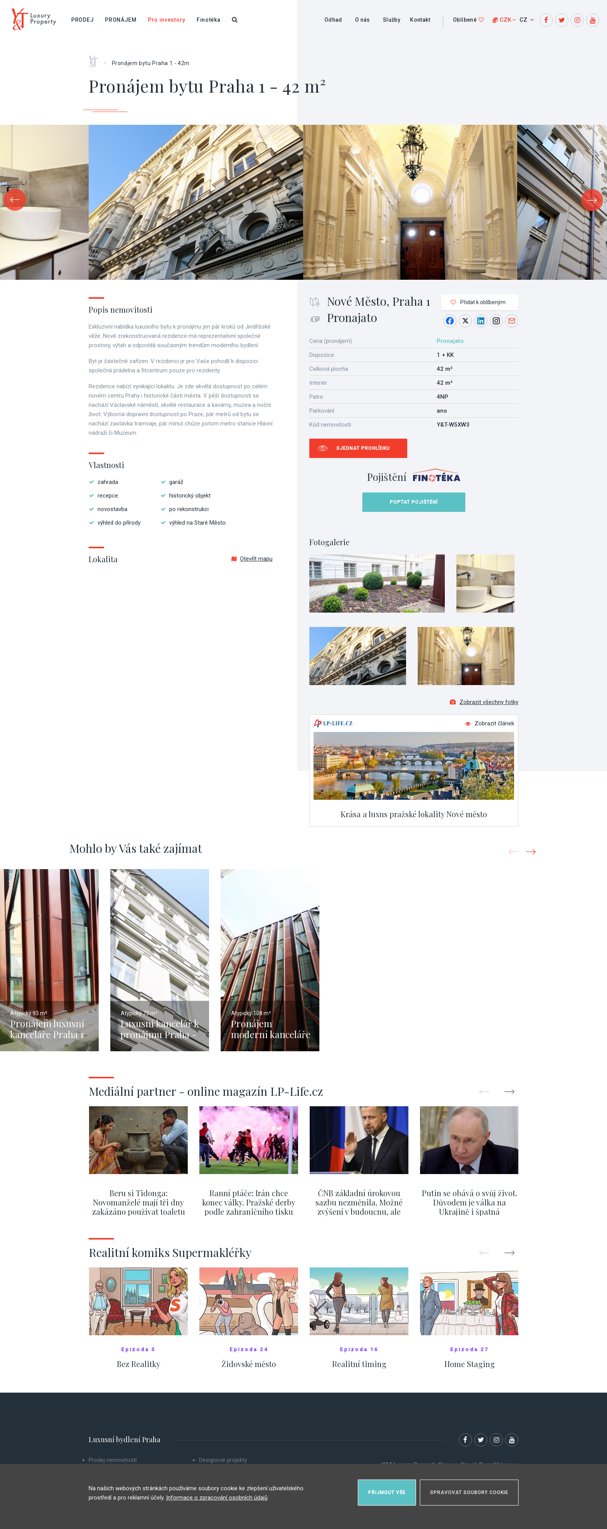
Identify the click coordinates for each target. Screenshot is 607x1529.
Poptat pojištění (414, 502)
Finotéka (209, 20)
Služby (391, 20)
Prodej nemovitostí (113, 1460)
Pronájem (121, 20)
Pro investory (166, 20)
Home (96, 59)
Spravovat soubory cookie (469, 1492)
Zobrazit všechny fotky (484, 702)
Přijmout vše (387, 1492)
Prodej (82, 20)
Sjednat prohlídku (363, 448)
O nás (362, 20)
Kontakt (420, 20)
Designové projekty (223, 1460)
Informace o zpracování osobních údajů (216, 1497)
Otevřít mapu (252, 558)
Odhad (333, 20)
